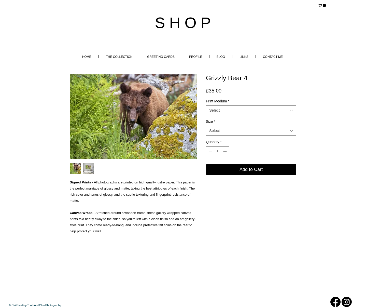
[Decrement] (210, 151)
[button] (322, 5)
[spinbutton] (217, 151)
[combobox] (251, 110)
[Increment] (225, 151)
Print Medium (217, 101)
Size (210, 121)
